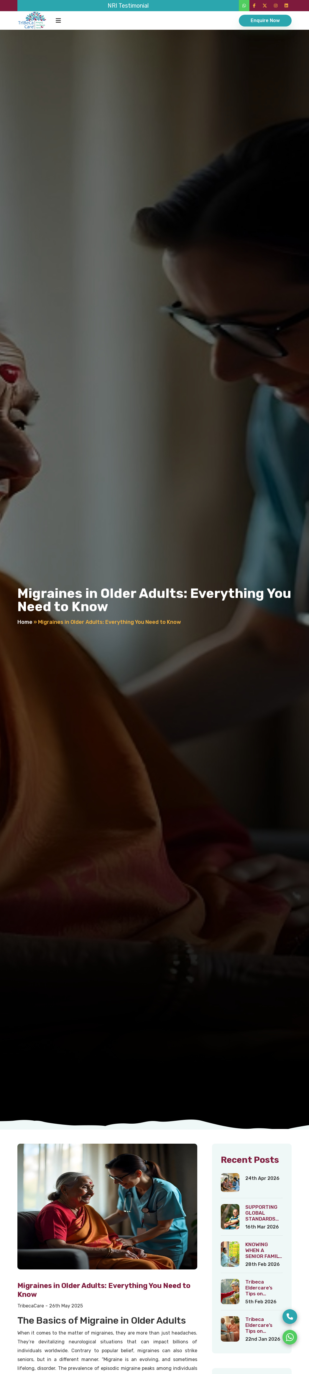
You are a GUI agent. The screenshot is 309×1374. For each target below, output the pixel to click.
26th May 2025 (66, 1306)
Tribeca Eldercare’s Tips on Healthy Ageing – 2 (263, 1331)
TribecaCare (30, 1306)
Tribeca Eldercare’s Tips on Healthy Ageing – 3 (263, 1293)
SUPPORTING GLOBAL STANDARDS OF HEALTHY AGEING (261, 1219)
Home (24, 622)
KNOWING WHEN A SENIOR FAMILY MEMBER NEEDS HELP (263, 1256)
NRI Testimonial (128, 5)
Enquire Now (265, 20)
